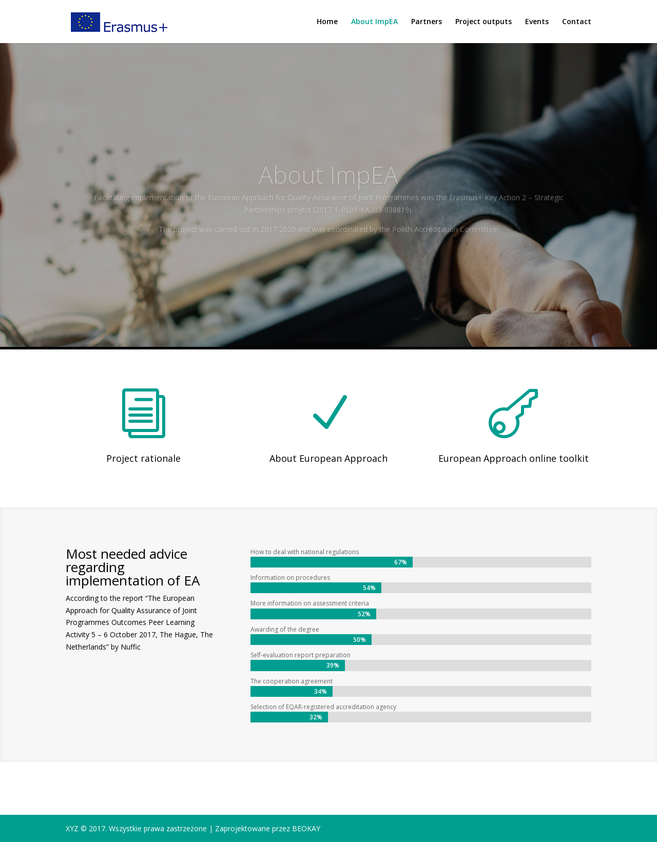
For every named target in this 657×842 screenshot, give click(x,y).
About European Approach (328, 458)
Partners (426, 22)
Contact (576, 22)
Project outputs (483, 22)
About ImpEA (374, 22)
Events (537, 22)
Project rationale (143, 458)
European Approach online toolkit (513, 458)
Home (327, 22)
